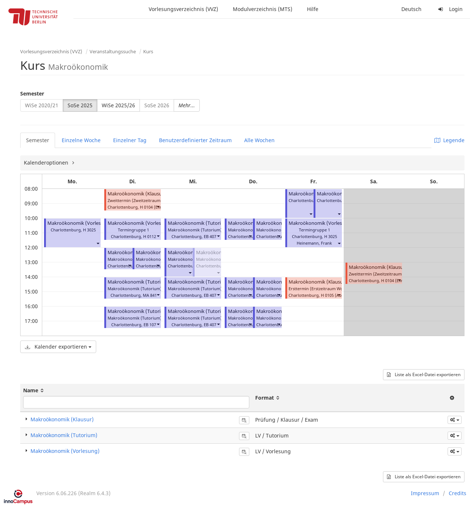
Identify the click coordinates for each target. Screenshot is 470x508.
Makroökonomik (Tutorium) (139, 282)
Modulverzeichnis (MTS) (262, 9)
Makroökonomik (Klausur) (137, 194)
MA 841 (150, 295)
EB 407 (210, 236)
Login (449, 9)
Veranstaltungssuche (113, 51)
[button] (98, 243)
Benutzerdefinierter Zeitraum (195, 140)
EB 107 (150, 324)
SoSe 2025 (80, 105)
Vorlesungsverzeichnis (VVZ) (183, 9)
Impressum (425, 493)
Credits (457, 493)
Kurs (148, 51)
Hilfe (312, 9)
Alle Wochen (259, 140)
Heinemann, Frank (314, 243)
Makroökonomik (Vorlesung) (79, 223)
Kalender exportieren (58, 346)
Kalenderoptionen (47, 162)
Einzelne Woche (81, 140)
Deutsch (411, 9)
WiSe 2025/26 (118, 105)
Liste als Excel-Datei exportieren (423, 374)
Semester (32, 93)
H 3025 (89, 230)
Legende (449, 140)
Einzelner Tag (130, 140)
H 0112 (149, 236)
